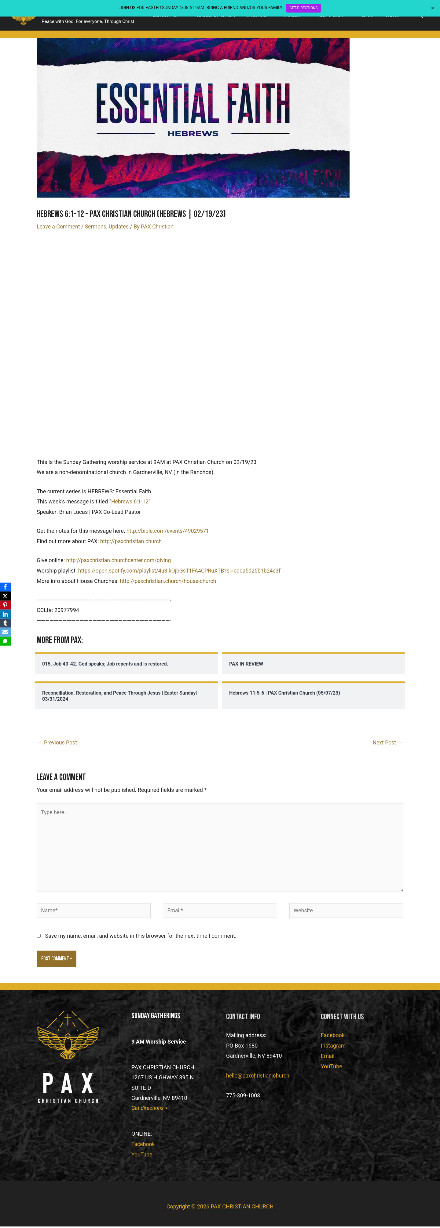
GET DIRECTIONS (303, 8)
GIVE (367, 17)
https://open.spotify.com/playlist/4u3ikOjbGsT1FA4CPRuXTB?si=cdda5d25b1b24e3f (181, 570)
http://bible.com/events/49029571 (169, 530)
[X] (6, 595)
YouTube (142, 1156)
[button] (420, 17)
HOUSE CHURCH (214, 17)
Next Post (387, 741)
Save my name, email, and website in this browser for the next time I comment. (140, 937)
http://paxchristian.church (131, 540)
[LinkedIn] (6, 614)
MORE (391, 17)
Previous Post (57, 741)
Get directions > (150, 1110)
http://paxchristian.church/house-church (169, 580)
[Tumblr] (6, 623)
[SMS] (6, 641)
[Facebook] (6, 586)
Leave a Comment (59, 226)
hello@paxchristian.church (258, 1077)
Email (328, 1058)
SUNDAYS (165, 17)
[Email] (6, 632)
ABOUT (293, 17)
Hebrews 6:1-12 (130, 501)
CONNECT (331, 17)
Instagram (333, 1047)
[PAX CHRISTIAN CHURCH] (26, 16)
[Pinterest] (6, 605)
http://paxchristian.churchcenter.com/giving (120, 559)
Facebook (143, 1146)
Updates (120, 226)
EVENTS (256, 17)
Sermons (97, 226)
